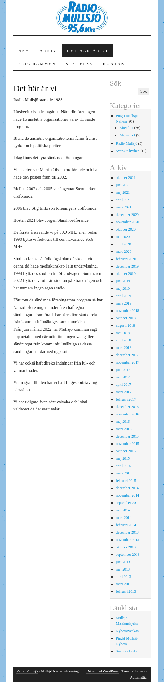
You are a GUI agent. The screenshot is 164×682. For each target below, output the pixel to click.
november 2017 (127, 362)
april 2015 (123, 466)
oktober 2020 (126, 229)
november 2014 (127, 495)
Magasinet (127, 135)
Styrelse (79, 64)
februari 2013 (126, 591)
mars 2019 (123, 303)
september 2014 (127, 503)
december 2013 (127, 532)
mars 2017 (123, 392)
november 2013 (127, 540)
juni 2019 (123, 281)
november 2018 (127, 311)
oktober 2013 (126, 547)
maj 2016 (123, 421)
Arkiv (48, 51)
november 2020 (127, 222)
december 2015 (127, 436)
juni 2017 (123, 370)
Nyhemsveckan (127, 631)
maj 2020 (123, 237)
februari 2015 (126, 480)
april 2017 (123, 384)
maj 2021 (123, 192)
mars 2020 (123, 251)
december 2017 (127, 355)
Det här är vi (87, 51)
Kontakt (115, 64)
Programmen (37, 64)
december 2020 (127, 214)
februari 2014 (126, 525)
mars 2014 (123, 517)
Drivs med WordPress (102, 671)
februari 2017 (126, 399)
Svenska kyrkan (127, 151)
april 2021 (123, 200)
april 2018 (123, 340)
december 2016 (127, 407)
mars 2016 (123, 429)
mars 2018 (123, 347)
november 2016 (127, 414)
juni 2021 (123, 185)
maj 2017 (123, 377)
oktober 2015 (126, 451)
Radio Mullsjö (126, 143)
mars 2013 (123, 584)
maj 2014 (123, 510)
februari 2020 (126, 259)
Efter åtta (126, 128)
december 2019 (127, 266)
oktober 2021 (126, 178)
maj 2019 (123, 288)
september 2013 (127, 554)
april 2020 (123, 244)
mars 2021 (123, 207)
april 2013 (123, 577)
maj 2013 (123, 569)
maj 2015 (123, 458)
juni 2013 (123, 562)
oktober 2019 (126, 274)
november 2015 (127, 444)
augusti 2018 (125, 325)
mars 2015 (123, 473)
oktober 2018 (126, 318)
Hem (24, 51)
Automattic (138, 677)
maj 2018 (123, 333)
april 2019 (123, 296)
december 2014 (127, 488)
